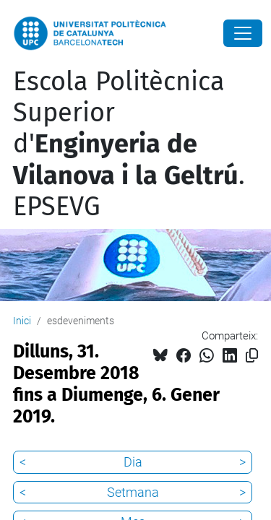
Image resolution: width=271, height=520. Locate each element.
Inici (22, 320)
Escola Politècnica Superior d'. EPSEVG (129, 144)
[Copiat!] (252, 355)
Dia (133, 461)
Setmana (133, 492)
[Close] (242, 33)
